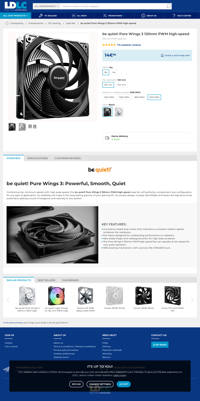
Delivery (106, 346)
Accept (123, 384)
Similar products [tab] (19, 280)
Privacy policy (61, 350)
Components (35, 23)
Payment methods (112, 350)
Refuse (76, 384)
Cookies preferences (64, 353)
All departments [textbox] (45, 6)
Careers (8, 343)
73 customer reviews (121, 45)
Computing (16, 23)
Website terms (61, 357)
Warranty (107, 353)
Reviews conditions (86, 346)
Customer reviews (68, 158)
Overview (13, 158)
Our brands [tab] (70, 280)
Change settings (100, 384)
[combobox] (46, 6)
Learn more (119, 375)
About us (58, 343)
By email (160, 344)
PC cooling (54, 23)
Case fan (70, 23)
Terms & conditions (64, 346)
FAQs (105, 343)
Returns (106, 357)
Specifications (37, 158)
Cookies (74, 350)
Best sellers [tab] (46, 280)
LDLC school (11, 346)
